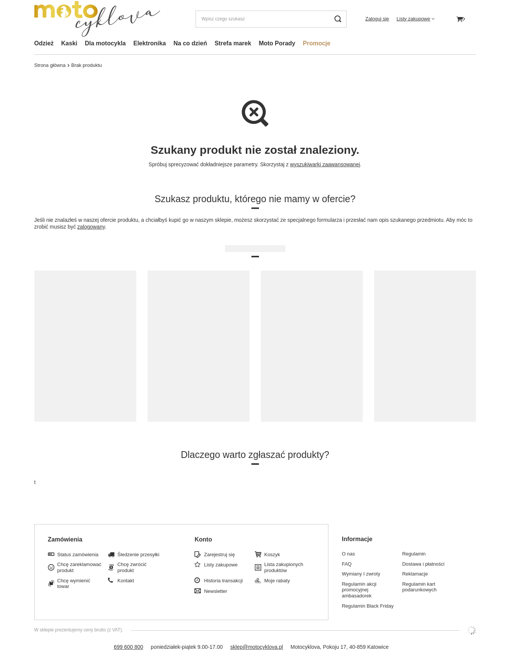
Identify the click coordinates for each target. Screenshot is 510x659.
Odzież (44, 43)
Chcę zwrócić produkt (131, 567)
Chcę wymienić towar (73, 583)
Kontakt (125, 580)
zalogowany (91, 227)
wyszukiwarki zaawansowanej (325, 164)
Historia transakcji (223, 580)
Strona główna (50, 65)
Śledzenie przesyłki (138, 554)
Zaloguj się (377, 19)
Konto (203, 539)
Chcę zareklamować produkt (79, 567)
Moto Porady (277, 43)
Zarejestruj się (219, 554)
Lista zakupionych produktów (283, 567)
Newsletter (215, 591)
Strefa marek (232, 43)
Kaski (69, 43)
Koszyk (272, 554)
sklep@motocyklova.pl (256, 647)
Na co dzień (190, 43)
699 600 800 (128, 647)
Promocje (316, 43)
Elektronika (149, 43)
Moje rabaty (277, 580)
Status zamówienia (78, 554)
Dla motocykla (105, 43)
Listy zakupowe (413, 19)
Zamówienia (65, 539)
